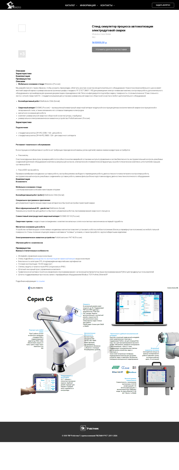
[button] (163, 5)
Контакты (107, 5)
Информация (88, 5)
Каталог (70, 5)
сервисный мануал (67, 259)
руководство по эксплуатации (45, 259)
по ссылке (40, 281)
